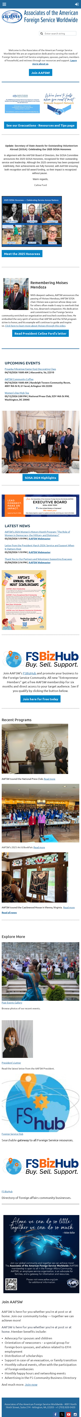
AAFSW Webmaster (40, 538)
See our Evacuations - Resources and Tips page (40, 125)
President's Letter (11, 1062)
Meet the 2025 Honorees (22, 254)
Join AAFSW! (40, 73)
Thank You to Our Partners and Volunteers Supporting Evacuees (38, 558)
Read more (49, 778)
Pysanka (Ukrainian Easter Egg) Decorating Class (30, 368)
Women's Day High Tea (17, 392)
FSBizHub (30, 673)
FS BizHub (7, 1191)
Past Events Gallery (12, 1002)
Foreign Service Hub (12, 1133)
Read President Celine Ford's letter (40, 333)
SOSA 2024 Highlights (40, 478)
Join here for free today (40, 699)
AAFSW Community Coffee (19, 379)
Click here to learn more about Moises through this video (35, 325)
